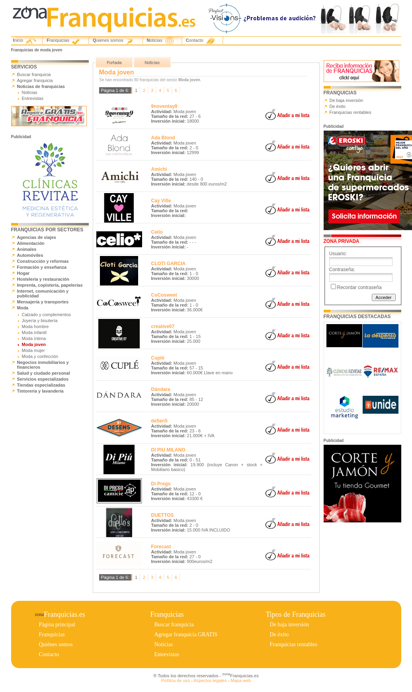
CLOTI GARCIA (168, 263)
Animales (27, 249)
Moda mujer (33, 350)
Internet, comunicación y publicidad (43, 293)
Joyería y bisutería (40, 320)
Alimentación (31, 243)
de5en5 (159, 421)
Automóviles (30, 255)
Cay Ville (161, 200)
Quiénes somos (56, 644)
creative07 (163, 326)
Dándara (160, 389)
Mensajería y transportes (43, 301)
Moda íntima (34, 338)
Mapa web (240, 680)
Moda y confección (40, 356)
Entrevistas (32, 98)
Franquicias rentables (350, 112)
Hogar (23, 273)
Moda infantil (34, 332)
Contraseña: (342, 269)
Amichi (159, 169)
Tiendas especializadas (41, 385)
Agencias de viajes (36, 237)
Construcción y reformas (43, 261)
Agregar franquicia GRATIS (186, 634)
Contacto (194, 40)
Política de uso (175, 680)
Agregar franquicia (35, 80)
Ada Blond (163, 138)
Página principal (57, 624)
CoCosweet (164, 295)
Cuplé (157, 358)
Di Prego (161, 484)
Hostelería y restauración (43, 279)
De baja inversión (346, 100)
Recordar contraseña (359, 287)
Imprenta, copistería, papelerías (50, 285)
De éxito (338, 106)
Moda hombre (35, 326)
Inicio (18, 40)
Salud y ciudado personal (43, 373)
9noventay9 (164, 106)
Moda (23, 307)
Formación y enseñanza (42, 267)
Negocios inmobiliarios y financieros (43, 364)
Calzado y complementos (46, 314)
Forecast (161, 546)
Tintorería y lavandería (40, 391)
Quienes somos (108, 40)
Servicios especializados (43, 379)
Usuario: (338, 253)
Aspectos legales (210, 680)
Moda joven (34, 344)
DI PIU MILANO (168, 450)
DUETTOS (162, 515)
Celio (157, 232)
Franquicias (58, 40)
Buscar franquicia (34, 74)
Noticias (154, 40)
